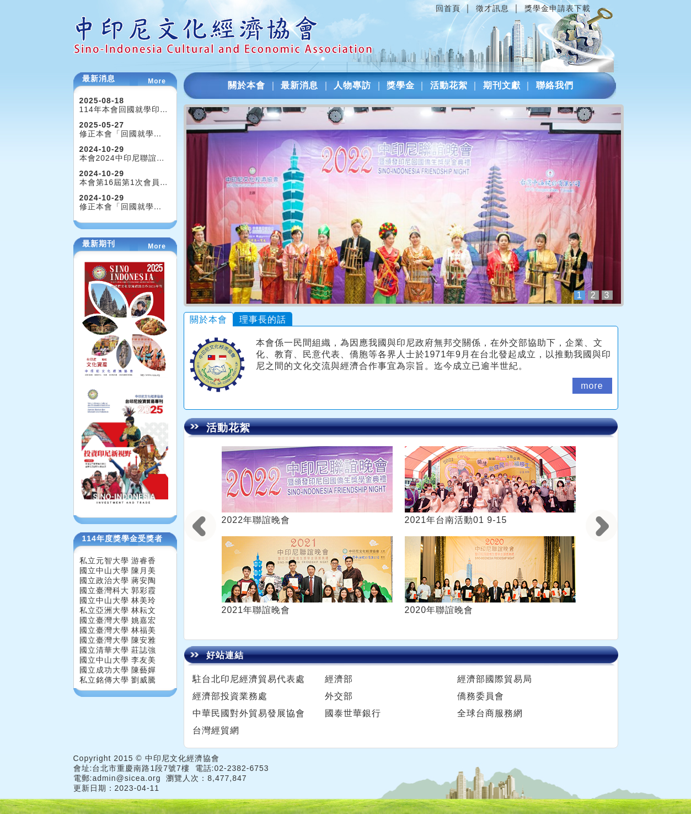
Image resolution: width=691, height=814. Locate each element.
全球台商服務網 (490, 713)
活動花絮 (449, 85)
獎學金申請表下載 (557, 8)
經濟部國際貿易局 (494, 679)
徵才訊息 (492, 8)
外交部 (339, 696)
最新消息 (299, 85)
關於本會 (246, 85)
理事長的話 (262, 319)
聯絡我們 (555, 85)
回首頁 (448, 8)
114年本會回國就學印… (123, 109)
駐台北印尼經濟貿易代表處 (248, 679)
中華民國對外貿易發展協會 (248, 713)
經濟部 (339, 679)
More (157, 81)
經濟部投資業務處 (229, 696)
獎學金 (401, 85)
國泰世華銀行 (353, 713)
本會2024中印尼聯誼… (122, 158)
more (592, 385)
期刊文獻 (502, 85)
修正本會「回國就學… (120, 133)
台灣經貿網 (215, 730)
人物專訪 (352, 85)
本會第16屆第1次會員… (123, 182)
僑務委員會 (480, 696)
